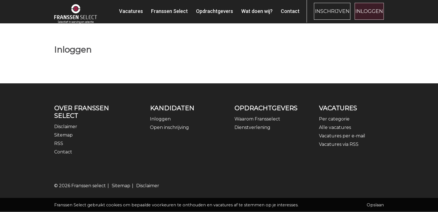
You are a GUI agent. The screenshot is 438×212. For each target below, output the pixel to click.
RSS (58, 148)
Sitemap (63, 140)
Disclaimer (65, 132)
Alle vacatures (335, 132)
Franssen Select (155, 14)
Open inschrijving (169, 132)
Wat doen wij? (243, 14)
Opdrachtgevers (200, 14)
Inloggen (366, 14)
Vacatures (117, 14)
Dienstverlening (252, 132)
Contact (276, 14)
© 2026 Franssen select (80, 191)
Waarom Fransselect (257, 124)
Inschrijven (322, 14)
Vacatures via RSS (339, 149)
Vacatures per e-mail (342, 141)
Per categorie (334, 124)
